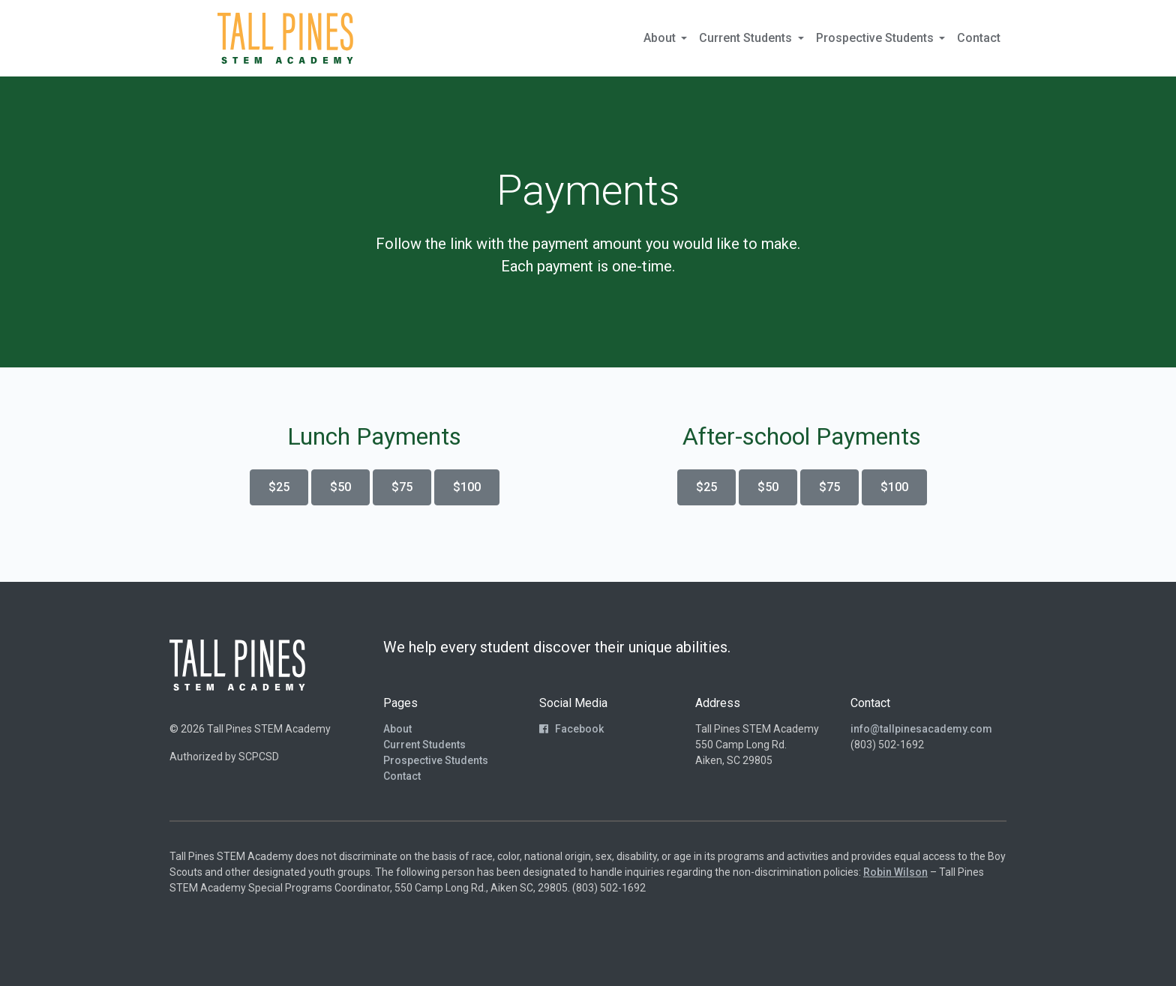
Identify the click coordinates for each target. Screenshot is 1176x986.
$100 (467, 487)
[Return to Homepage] (285, 38)
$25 (279, 487)
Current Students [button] (747, 38)
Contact (978, 38)
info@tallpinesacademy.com (921, 729)
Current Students (424, 745)
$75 (402, 487)
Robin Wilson (895, 872)
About (397, 729)
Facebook (571, 729)
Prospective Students (435, 760)
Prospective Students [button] (876, 38)
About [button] (661, 38)
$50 (340, 487)
